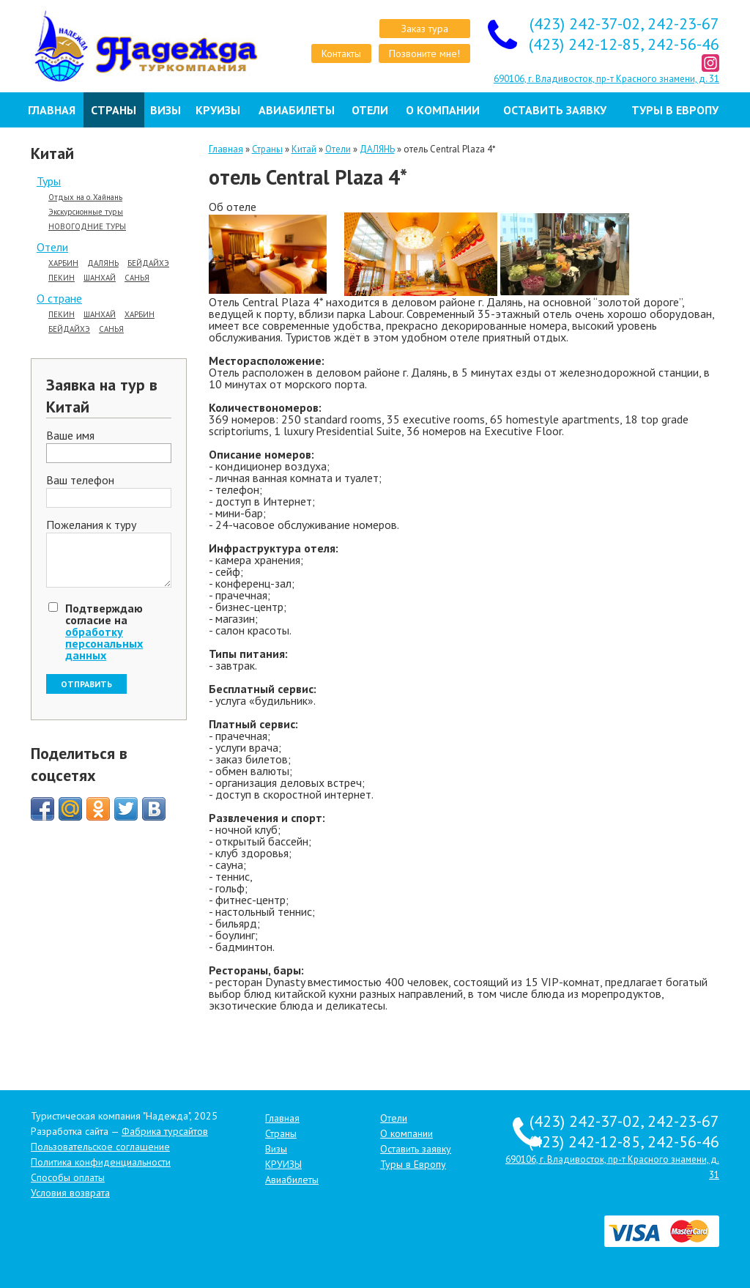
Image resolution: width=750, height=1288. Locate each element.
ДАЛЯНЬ (103, 263)
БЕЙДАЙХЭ (148, 263)
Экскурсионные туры (85, 212)
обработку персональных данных (104, 643)
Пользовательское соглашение (100, 1146)
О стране (59, 298)
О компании (443, 110)
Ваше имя (70, 436)
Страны (113, 110)
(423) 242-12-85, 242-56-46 (624, 44)
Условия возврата (70, 1192)
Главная (51, 110)
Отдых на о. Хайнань (85, 197)
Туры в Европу (675, 110)
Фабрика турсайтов (165, 1131)
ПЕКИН (61, 278)
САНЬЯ (137, 278)
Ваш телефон (80, 480)
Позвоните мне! (424, 53)
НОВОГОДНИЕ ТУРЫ (87, 227)
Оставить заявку (554, 110)
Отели (370, 110)
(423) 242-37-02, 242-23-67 (624, 23)
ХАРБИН (63, 263)
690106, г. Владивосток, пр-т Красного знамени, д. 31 (606, 79)
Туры (49, 181)
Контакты (341, 53)
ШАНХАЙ (99, 278)
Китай (304, 149)
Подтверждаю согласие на (104, 631)
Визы (165, 110)
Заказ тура (424, 28)
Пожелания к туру (91, 525)
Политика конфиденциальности (101, 1162)
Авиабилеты (297, 110)
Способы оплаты (68, 1177)
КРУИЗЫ (218, 110)
